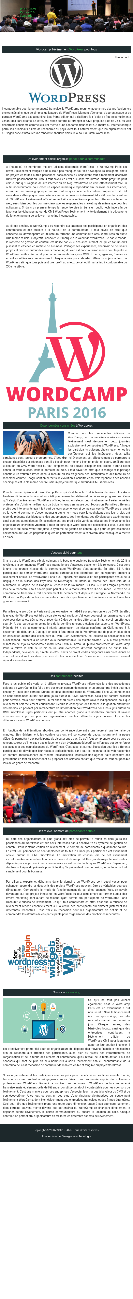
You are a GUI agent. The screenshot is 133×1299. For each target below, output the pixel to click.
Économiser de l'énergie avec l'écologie (66, 1128)
